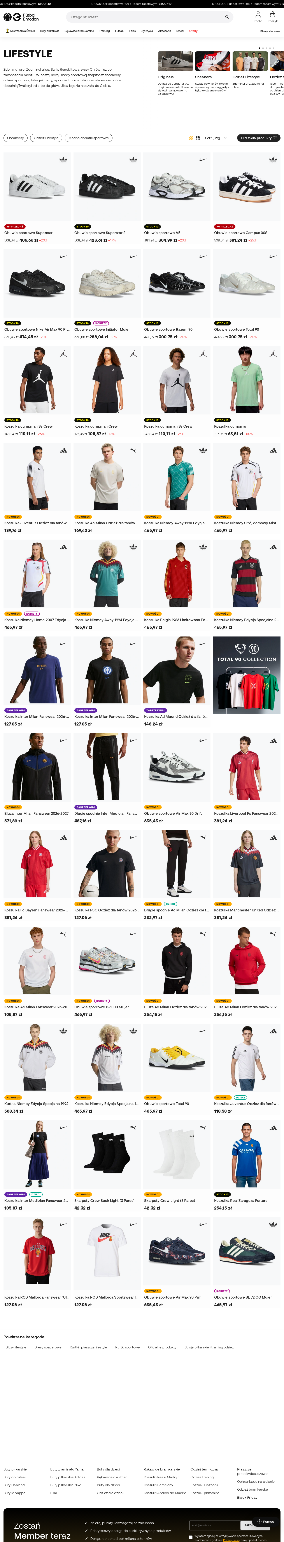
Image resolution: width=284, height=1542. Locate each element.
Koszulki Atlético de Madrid (165, 1493)
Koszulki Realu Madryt (161, 1477)
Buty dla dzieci (108, 1469)
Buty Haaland (14, 1485)
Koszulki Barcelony (158, 1485)
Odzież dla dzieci (110, 1493)
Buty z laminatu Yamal (67, 1469)
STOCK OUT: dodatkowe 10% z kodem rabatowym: (147, 4)
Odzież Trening (202, 1477)
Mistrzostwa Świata (20, 31)
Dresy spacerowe (48, 1328)
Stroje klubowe (270, 31)
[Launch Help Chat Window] (266, 1522)
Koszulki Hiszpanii (204, 1485)
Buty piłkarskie (49, 31)
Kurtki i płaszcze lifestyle (88, 1328)
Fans (132, 31)
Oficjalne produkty (162, 1328)
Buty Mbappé (14, 1493)
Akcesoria (164, 31)
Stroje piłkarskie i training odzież (209, 1328)
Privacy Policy (231, 1540)
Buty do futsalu (15, 1477)
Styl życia (147, 31)
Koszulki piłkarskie (205, 1493)
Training (104, 31)
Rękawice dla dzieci (112, 1477)
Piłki (53, 1493)
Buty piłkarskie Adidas (68, 1477)
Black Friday (247, 1497)
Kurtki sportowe (127, 1328)
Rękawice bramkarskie (79, 31)
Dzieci (180, 31)
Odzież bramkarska (252, 1489)
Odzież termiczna (204, 1469)
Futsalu (119, 31)
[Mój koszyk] (272, 17)
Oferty (193, 31)
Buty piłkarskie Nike (65, 1485)
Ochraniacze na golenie (256, 1481)
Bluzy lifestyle (16, 1328)
